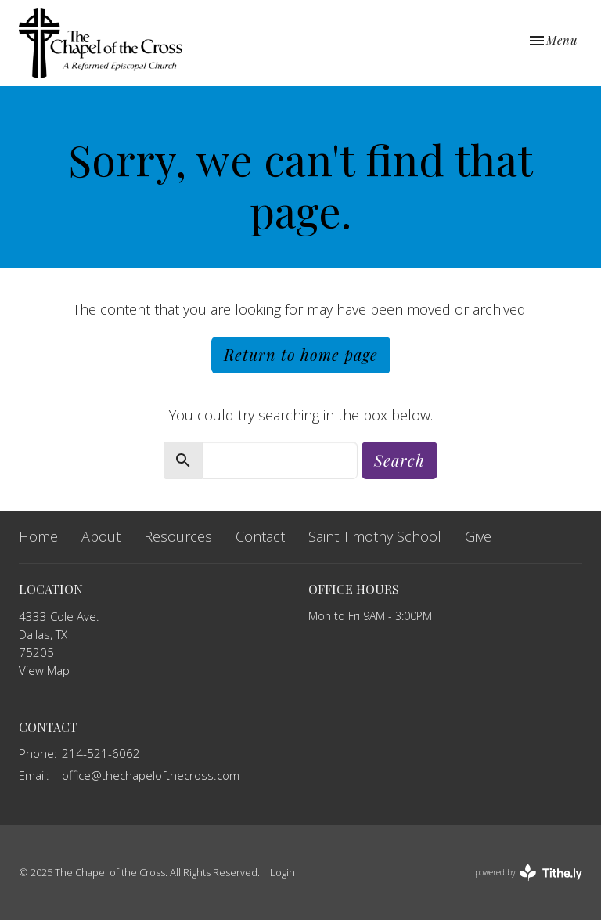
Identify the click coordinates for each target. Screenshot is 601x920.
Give (478, 536)
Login (282, 872)
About (101, 536)
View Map (44, 670)
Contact (260, 536)
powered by (528, 872)
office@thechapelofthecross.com (150, 775)
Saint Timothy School (374, 536)
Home (38, 536)
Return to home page (301, 354)
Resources (178, 536)
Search (399, 460)
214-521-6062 (101, 753)
